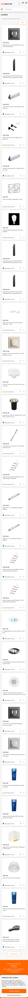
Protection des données (14, 995)
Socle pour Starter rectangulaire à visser (12, 199)
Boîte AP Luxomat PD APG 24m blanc (12, 878)
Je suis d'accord (14, 991)
